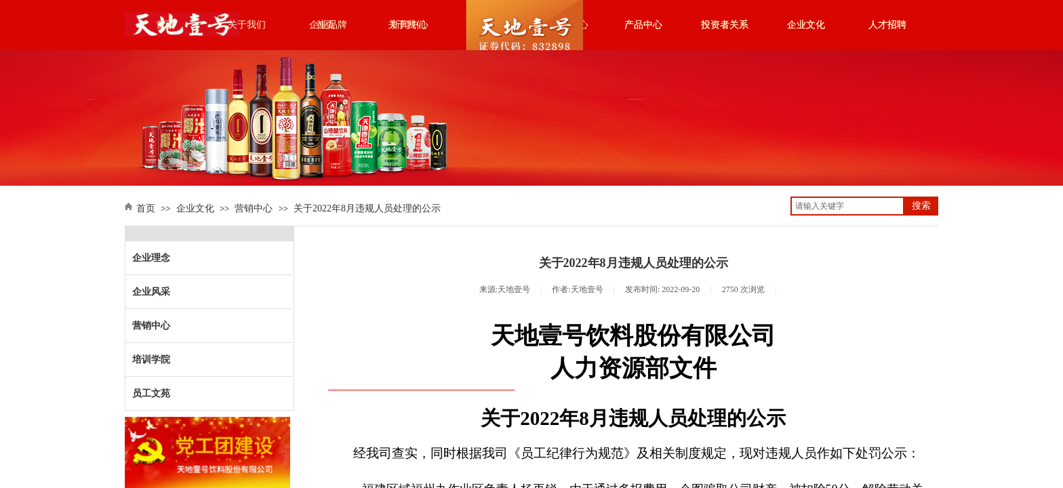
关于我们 (247, 25)
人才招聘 (887, 25)
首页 (165, 25)
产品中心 (643, 25)
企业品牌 (328, 25)
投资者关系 (724, 25)
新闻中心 (409, 25)
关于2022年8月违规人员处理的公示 (367, 208)
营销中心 (254, 208)
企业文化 (806, 25)
